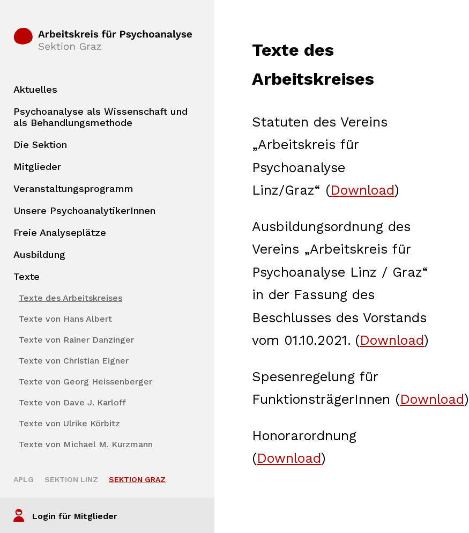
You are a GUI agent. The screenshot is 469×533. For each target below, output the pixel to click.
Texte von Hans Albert (65, 319)
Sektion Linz (71, 479)
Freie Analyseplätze (59, 232)
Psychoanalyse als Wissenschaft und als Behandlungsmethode (100, 117)
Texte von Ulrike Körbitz (69, 423)
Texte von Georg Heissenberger (85, 381)
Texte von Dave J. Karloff (72, 402)
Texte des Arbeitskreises (70, 298)
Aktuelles (35, 89)
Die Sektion (40, 144)
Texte (26, 276)
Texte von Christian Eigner (74, 361)
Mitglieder (37, 166)
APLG (23, 479)
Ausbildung (39, 254)
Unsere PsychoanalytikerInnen (84, 210)
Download (362, 190)
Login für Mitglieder (74, 516)
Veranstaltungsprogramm (73, 188)
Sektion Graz (137, 479)
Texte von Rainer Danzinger (76, 340)
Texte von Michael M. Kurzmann (86, 444)
